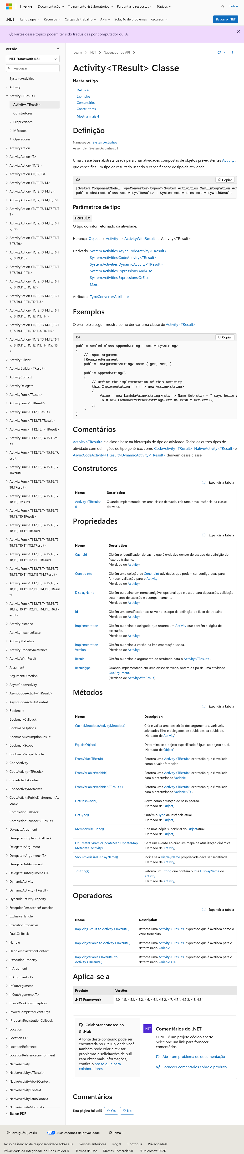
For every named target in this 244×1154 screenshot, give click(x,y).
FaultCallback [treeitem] (19, 933)
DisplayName (84, 592)
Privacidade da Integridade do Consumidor (35, 1151)
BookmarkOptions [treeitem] (23, 728)
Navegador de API (117, 52)
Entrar (233, 6)
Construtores (86, 108)
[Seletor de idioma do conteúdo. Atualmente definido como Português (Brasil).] (22, 1133)
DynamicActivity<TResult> (143, 454)
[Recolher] (58, 49)
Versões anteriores (92, 1144)
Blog (115, 1144)
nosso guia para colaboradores (100, 1066)
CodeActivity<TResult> (173, 448)
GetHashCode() (86, 800)
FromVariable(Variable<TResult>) (99, 786)
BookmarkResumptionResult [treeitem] (30, 736)
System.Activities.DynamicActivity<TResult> (126, 264)
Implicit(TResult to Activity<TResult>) (102, 928)
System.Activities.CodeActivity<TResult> (123, 257)
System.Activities (104, 142)
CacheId (81, 554)
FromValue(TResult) (89, 758)
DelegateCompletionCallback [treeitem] (30, 838)
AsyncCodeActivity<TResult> (97, 454)
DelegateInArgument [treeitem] (25, 846)
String (167, 871)
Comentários (86, 102)
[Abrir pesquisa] (223, 6)
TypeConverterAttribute (109, 296)
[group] (155, 190)
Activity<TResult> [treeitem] (27, 104)
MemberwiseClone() (89, 829)
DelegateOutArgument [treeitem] (26, 864)
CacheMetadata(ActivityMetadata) (100, 725)
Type (161, 814)
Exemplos (83, 96)
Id (76, 611)
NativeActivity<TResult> (214, 448)
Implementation (86, 625)
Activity (228, 160)
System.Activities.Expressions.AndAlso (121, 270)
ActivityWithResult (139, 238)
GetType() (82, 814)
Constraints (83, 573)
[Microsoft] (9, 6)
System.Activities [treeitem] (22, 78)
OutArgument (119, 672)
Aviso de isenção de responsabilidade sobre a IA (39, 1144)
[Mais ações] (232, 52)
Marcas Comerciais (117, 1151)
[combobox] (33, 59)
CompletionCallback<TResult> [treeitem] (32, 820)
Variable (180, 777)
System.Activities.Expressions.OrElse (119, 277)
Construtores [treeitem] (22, 113)
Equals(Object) (85, 744)
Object (94, 238)
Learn (78, 52)
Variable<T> (183, 791)
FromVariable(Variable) (91, 772)
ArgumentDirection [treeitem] (24, 676)
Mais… (95, 284)
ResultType (83, 667)
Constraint (151, 573)
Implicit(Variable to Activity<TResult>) (102, 943)
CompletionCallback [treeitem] (24, 812)
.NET (93, 52)
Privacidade (156, 1144)
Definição (83, 90)
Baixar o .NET (226, 19)
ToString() (82, 871)
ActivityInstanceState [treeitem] (25, 632)
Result (79, 658)
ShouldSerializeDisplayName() (96, 857)
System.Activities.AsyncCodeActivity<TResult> (128, 250)
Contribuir (134, 1144)
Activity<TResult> (181, 324)
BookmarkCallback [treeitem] (23, 719)
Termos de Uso (86, 1151)
